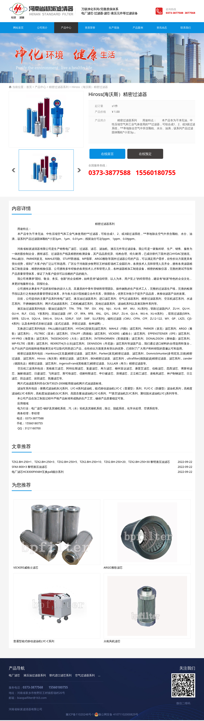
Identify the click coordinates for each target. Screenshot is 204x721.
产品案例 (137, 28)
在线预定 (145, 154)
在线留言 (107, 154)
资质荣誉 (90, 28)
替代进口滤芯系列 (60, 676)
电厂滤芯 (14, 676)
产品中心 (66, 28)
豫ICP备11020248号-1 (80, 715)
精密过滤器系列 (59, 88)
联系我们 (185, 28)
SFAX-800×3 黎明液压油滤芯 (29, 467)
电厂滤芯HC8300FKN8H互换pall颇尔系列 (38, 472)
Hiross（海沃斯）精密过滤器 (90, 88)
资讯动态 (161, 28)
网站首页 (18, 28)
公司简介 (42, 28)
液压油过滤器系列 (35, 676)
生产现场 (114, 28)
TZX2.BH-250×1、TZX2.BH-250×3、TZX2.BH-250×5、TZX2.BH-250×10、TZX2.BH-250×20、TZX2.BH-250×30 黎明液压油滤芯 (91, 462)
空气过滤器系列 (85, 676)
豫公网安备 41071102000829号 (116, 715)
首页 (29, 88)
